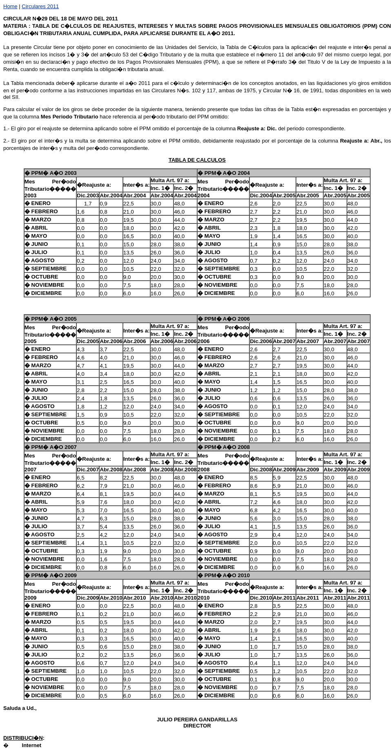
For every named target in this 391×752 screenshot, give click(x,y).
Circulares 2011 (40, 6)
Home (10, 6)
